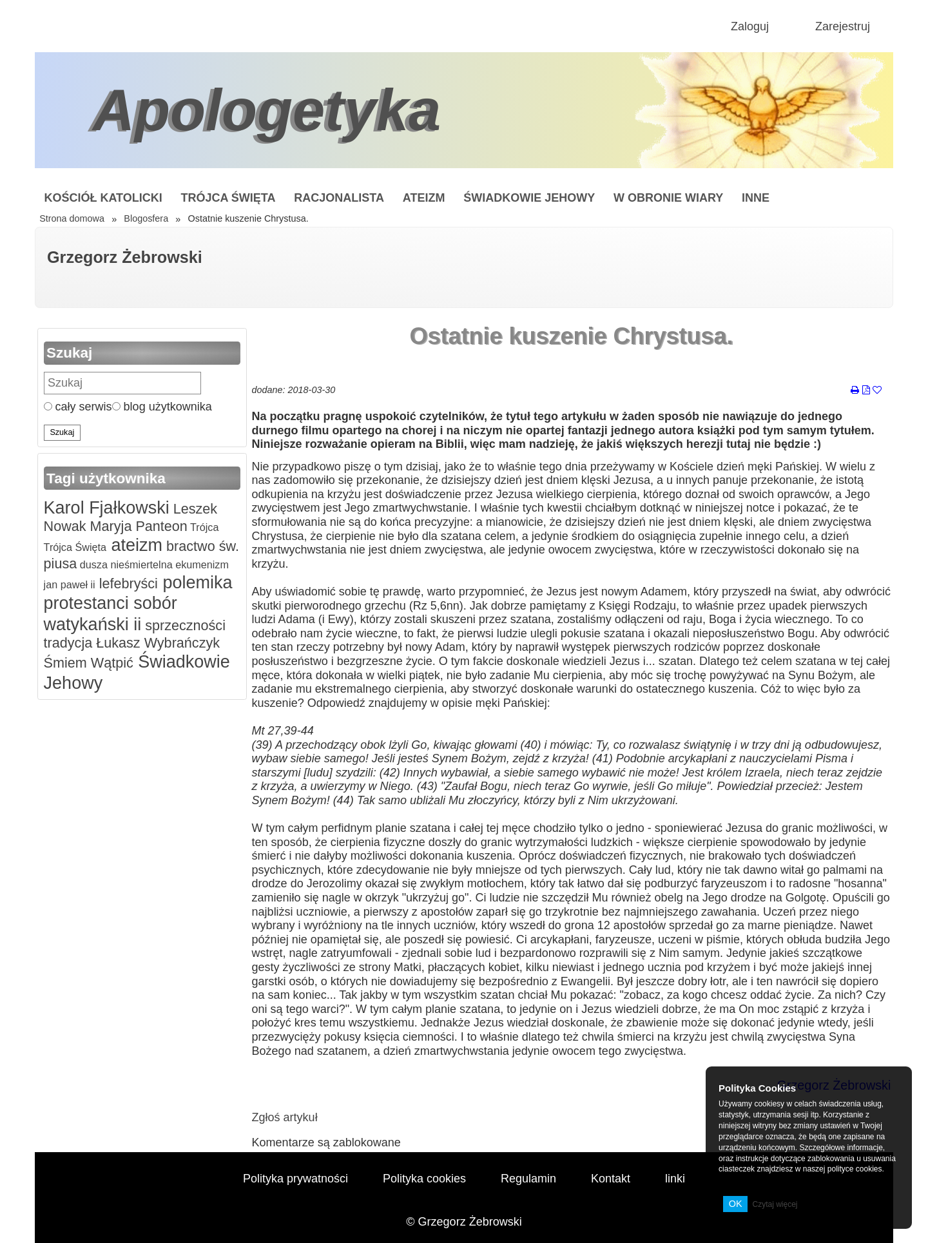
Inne (755, 197)
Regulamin (528, 1178)
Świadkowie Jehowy (529, 197)
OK (735, 1204)
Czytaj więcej (774, 1204)
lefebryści (126, 583)
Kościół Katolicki (103, 197)
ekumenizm (201, 564)
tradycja (68, 643)
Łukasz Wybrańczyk (156, 643)
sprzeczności (183, 625)
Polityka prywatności (295, 1178)
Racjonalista (339, 197)
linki (675, 1178)
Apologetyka (267, 110)
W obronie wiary (668, 197)
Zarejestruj (842, 26)
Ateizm (424, 197)
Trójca (203, 527)
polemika (195, 582)
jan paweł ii (69, 584)
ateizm (134, 545)
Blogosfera (146, 218)
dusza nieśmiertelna (124, 564)
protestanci (86, 603)
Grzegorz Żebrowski (124, 257)
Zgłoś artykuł (285, 1117)
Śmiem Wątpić (88, 663)
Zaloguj (750, 26)
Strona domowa (71, 218)
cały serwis (78, 406)
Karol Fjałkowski (106, 507)
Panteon (159, 526)
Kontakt (610, 1178)
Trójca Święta (228, 197)
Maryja (109, 526)
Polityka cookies (424, 1178)
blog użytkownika (162, 406)
